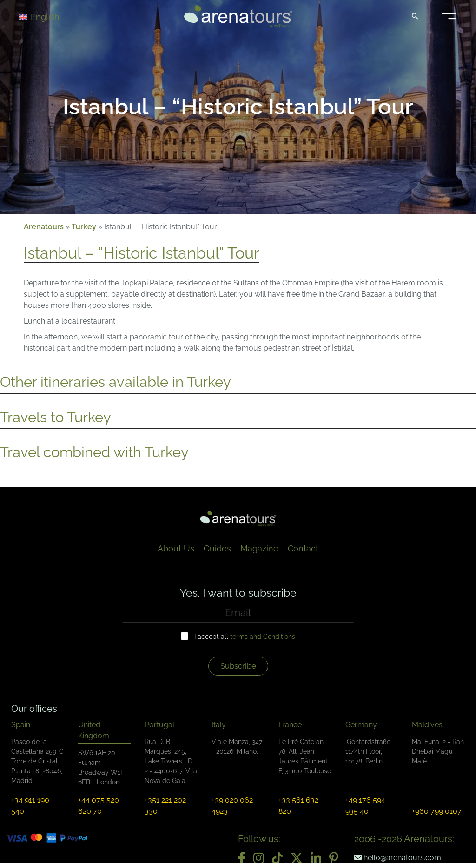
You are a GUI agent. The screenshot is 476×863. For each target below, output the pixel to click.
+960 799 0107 (437, 811)
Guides (217, 548)
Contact (303, 548)
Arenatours (44, 226)
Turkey (84, 226)
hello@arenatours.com (397, 857)
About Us (176, 548)
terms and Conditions (262, 636)
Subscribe (238, 665)
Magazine (259, 548)
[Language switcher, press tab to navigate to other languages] (52, 16)
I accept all (244, 636)
